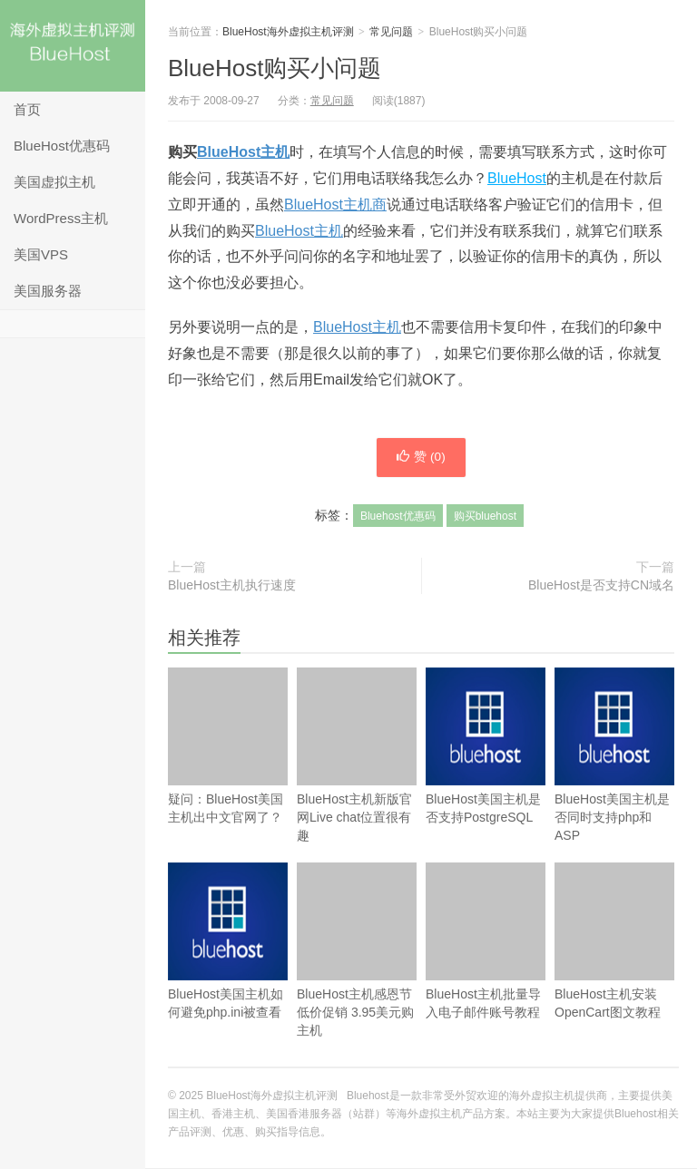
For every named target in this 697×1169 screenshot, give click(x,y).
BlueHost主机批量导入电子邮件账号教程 (485, 941)
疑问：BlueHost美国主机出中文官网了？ (228, 746)
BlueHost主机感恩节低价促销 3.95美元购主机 (357, 950)
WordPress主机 (61, 218)
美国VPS (41, 254)
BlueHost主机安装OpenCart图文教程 (614, 941)
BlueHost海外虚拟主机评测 (72, 46)
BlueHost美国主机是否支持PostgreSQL (485, 774)
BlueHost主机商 (335, 204)
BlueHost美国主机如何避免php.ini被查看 (228, 969)
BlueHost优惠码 (62, 145)
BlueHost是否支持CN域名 (601, 586)
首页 (27, 109)
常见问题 (391, 31)
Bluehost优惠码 (398, 517)
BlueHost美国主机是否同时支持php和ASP (614, 783)
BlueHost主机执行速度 (232, 586)
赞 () (421, 458)
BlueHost (516, 178)
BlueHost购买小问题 (275, 68)
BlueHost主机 (243, 152)
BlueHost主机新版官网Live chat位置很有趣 (357, 755)
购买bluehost (485, 517)
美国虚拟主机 (54, 182)
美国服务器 (48, 290)
